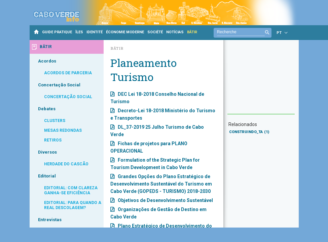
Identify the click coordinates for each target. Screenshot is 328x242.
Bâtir (116, 48)
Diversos (47, 152)
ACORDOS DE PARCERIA (68, 73)
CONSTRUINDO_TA (249, 132)
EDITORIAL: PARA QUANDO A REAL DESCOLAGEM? (72, 205)
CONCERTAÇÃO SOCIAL (68, 96)
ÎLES (79, 32)
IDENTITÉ (94, 32)
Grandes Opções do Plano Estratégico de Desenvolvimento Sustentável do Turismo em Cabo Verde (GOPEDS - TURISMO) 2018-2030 (161, 184)
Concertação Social (59, 84)
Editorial (47, 175)
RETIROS (53, 140)
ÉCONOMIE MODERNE (125, 32)
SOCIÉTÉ (155, 32)
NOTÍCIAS (175, 32)
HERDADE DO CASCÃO (66, 164)
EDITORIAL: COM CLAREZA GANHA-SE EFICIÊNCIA (71, 190)
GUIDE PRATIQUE (57, 32)
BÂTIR (192, 32)
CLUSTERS (54, 120)
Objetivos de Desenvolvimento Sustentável (165, 200)
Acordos (47, 61)
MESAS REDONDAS (63, 130)
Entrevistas (50, 219)
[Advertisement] (261, 80)
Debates (47, 108)
